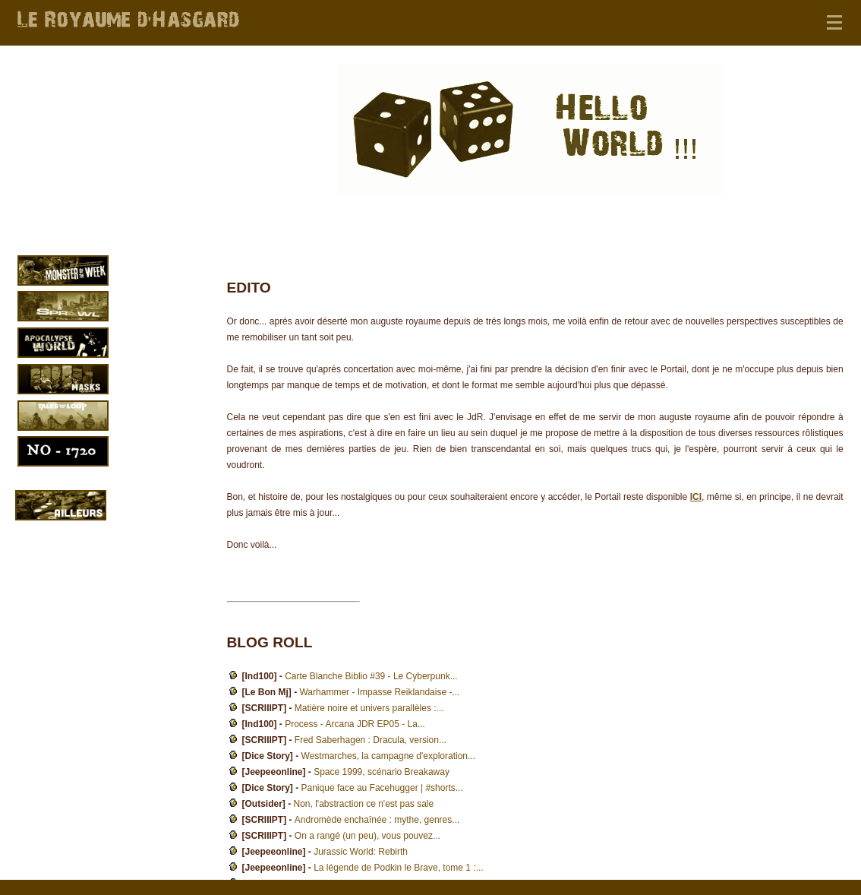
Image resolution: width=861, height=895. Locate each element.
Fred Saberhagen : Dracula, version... (370, 740)
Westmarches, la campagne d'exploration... (388, 756)
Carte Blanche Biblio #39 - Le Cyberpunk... (371, 676)
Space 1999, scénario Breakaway (381, 772)
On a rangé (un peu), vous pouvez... (367, 835)
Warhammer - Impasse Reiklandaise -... (379, 692)
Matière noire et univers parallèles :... (369, 708)
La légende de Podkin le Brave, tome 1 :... (398, 867)
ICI (696, 497)
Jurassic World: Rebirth (361, 851)
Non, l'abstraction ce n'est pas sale (364, 804)
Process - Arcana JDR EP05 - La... (355, 724)
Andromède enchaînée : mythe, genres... (377, 819)
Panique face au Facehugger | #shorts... (382, 788)
